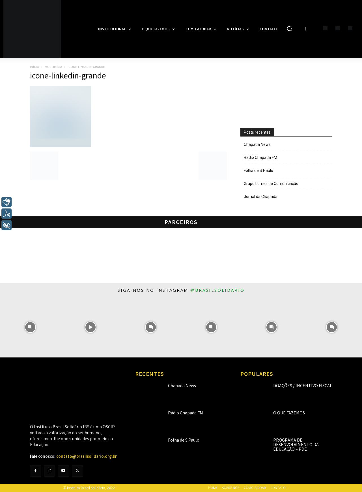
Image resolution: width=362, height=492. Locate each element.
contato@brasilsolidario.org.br (86, 456)
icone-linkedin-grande (68, 75)
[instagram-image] (30, 327)
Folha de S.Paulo (258, 170)
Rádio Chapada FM (260, 157)
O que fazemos (289, 413)
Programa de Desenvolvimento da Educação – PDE (296, 444)
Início (34, 67)
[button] (289, 28)
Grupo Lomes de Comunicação (271, 183)
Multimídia (53, 67)
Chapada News (257, 144)
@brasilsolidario (217, 290)
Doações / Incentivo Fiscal (302, 385)
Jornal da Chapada (260, 196)
